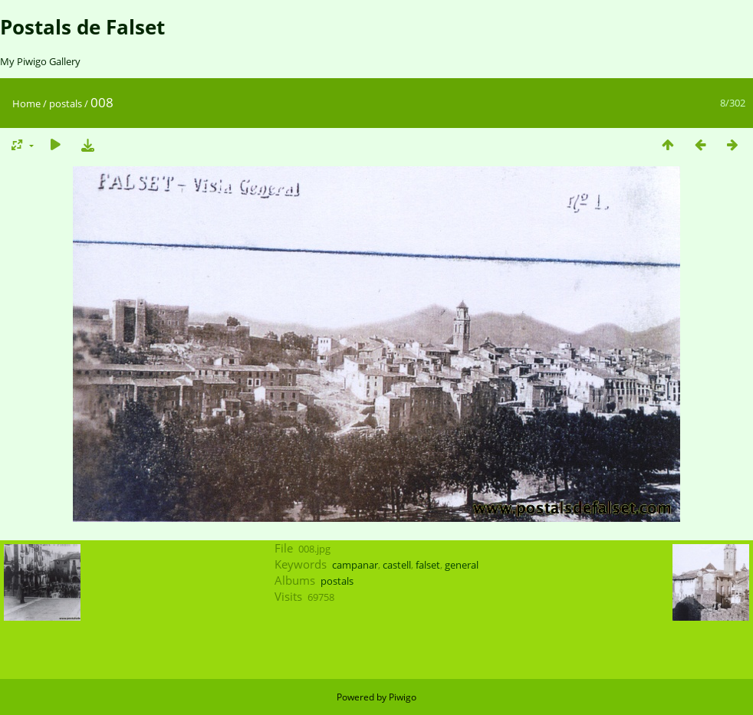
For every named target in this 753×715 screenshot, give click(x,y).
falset (428, 565)
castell (397, 565)
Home (26, 103)
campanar (355, 565)
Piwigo (402, 697)
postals (65, 103)
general (461, 565)
